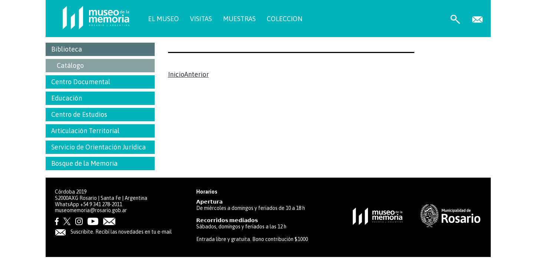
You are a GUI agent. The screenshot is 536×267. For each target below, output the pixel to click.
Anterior (196, 74)
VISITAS (201, 19)
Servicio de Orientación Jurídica (98, 147)
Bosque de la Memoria (84, 163)
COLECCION (284, 19)
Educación (66, 98)
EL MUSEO (163, 19)
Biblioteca (66, 49)
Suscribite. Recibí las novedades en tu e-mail (113, 232)
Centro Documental (80, 82)
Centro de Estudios (79, 114)
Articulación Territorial (85, 131)
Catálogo (70, 65)
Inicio (176, 74)
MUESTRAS (239, 19)
